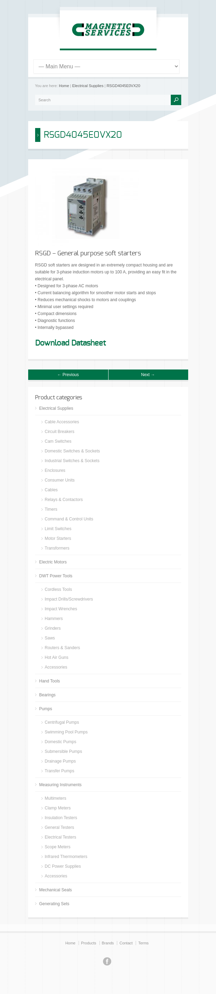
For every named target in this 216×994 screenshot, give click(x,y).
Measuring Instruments (60, 784)
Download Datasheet (70, 343)
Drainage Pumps (60, 761)
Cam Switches (58, 441)
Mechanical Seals (55, 889)
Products (88, 943)
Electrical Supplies (88, 86)
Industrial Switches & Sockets (72, 460)
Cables (51, 489)
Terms (143, 943)
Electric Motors (53, 562)
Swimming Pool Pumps (66, 732)
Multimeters (55, 798)
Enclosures (55, 470)
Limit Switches (58, 528)
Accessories (56, 667)
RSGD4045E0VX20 (123, 86)
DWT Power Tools (56, 576)
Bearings (47, 695)
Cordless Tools (58, 589)
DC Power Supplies (63, 866)
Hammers (54, 618)
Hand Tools (49, 681)
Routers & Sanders (62, 647)
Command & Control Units (69, 519)
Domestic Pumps (61, 741)
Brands (108, 943)
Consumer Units (60, 480)
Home (64, 86)
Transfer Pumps (59, 770)
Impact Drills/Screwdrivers (69, 599)
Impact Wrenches (61, 608)
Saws (50, 638)
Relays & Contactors (64, 499)
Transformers (57, 548)
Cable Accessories (62, 421)
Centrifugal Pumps (62, 722)
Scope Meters (58, 846)
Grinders (53, 628)
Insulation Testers (61, 817)
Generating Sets (54, 903)
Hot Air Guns (57, 657)
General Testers (59, 827)
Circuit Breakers (59, 431)
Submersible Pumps (63, 751)
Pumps (45, 708)
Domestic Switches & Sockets (72, 451)
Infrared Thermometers (66, 856)
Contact (126, 943)
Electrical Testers (60, 837)
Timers (51, 509)
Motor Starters (58, 538)
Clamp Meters (58, 808)
